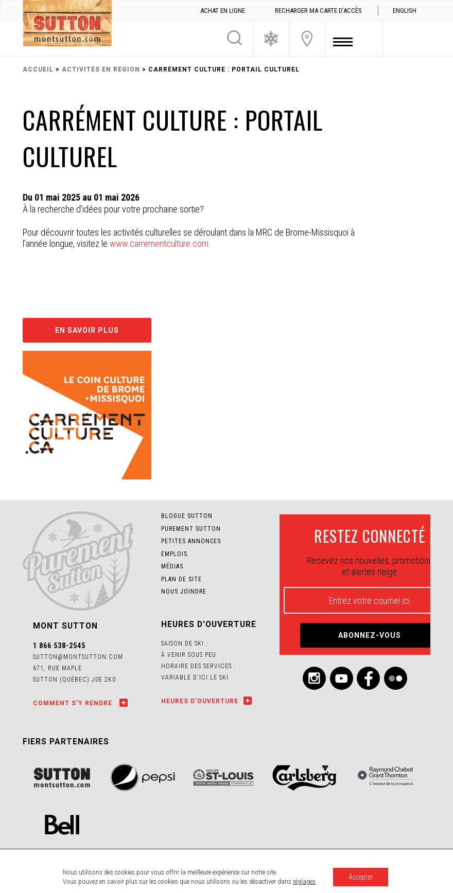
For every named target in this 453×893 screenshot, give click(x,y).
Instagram (314, 678)
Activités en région (101, 69)
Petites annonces (191, 541)
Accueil (38, 69)
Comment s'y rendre (73, 703)
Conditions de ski (271, 39)
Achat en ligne (222, 10)
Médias (172, 566)
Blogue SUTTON (187, 516)
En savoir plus (87, 330)
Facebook (368, 678)
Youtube (341, 678)
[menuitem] (404, 11)
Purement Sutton (191, 528)
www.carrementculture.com (159, 243)
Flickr (395, 678)
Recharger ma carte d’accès (318, 10)
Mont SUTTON (67, 24)
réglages (304, 881)
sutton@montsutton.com (78, 656)
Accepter (361, 877)
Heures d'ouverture (199, 701)
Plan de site (181, 579)
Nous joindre (307, 39)
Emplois (174, 554)
